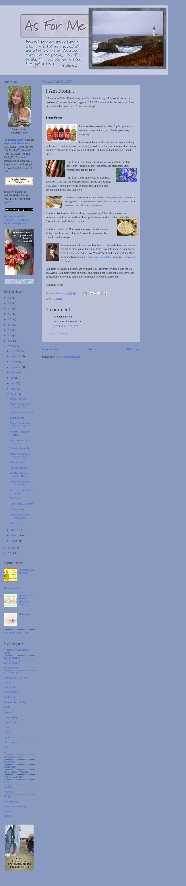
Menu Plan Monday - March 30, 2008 (24, 600)
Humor (7, 732)
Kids (6, 747)
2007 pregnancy (12, 662)
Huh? (6, 727)
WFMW (8, 816)
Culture (7, 682)
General (58, 298)
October (15, 361)
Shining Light (17, 417)
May (13, 388)
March (14, 530)
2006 (10, 547)
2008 (10, 341)
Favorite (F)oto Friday (15, 702)
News (6, 781)
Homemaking (10, 717)
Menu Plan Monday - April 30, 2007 (20, 405)
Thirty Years (25, 614)
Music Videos (11, 766)
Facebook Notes (12, 692)
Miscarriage (10, 762)
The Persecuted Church (21, 412)
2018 (10, 308)
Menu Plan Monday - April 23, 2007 (20, 425)
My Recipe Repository (15, 223)
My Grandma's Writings (16, 771)
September (16, 367)
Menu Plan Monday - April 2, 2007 (20, 516)
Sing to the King (18, 398)
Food (6, 707)
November (16, 356)
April (14, 394)
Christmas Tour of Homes (26, 571)
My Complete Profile (14, 216)
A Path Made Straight (95, 98)
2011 (10, 324)
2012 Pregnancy (12, 672)
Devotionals (10, 687)
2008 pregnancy (12, 667)
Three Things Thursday (21, 504)
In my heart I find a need (16, 632)
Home (92, 349)
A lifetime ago (17, 462)
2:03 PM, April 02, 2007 (66, 326)
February (15, 535)
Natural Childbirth (13, 777)
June (13, 383)
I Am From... (16, 523)
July (13, 378)
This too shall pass (19, 467)
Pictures (8, 786)
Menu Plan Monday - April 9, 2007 (20, 483)
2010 (10, 330)
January (15, 540)
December (16, 351)
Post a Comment (58, 333)
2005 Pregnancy (12, 657)
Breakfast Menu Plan (20, 448)
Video (7, 811)
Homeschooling (12, 722)
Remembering (17, 509)
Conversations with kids (16, 677)
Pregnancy (9, 791)
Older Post (132, 349)
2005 (10, 553)
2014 (10, 314)
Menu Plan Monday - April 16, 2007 (20, 455)
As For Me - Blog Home (16, 220)
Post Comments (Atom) (68, 356)
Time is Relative (12, 588)
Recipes (8, 796)
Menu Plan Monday (14, 757)
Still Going (15, 498)
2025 (10, 303)
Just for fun (9, 737)
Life (6, 752)
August (14, 372)
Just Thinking (10, 742)
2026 (10, 297)
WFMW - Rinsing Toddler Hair (19, 475)
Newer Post (50, 349)
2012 (10, 319)
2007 (10, 346)
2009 (10, 335)
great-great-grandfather (100, 256)
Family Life (10, 697)
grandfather (75, 252)
